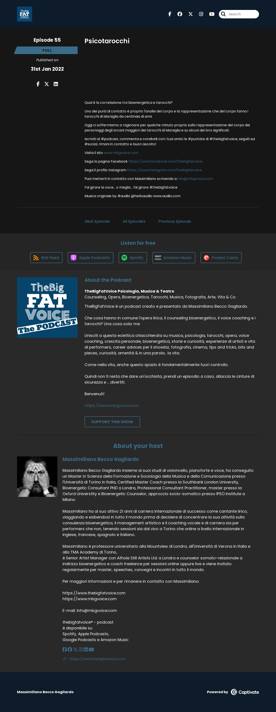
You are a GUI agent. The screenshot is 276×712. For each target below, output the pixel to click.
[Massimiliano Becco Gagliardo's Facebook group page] (69, 649)
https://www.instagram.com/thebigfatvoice (164, 170)
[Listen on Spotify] (133, 257)
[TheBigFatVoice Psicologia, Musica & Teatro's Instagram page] (198, 14)
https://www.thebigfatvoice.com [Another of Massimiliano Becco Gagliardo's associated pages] (94, 658)
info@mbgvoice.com (195, 178)
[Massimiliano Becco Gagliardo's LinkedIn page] (86, 649)
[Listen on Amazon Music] (173, 257)
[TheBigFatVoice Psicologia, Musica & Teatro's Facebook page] (169, 14)
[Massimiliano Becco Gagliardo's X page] (75, 649)
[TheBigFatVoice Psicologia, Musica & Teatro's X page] (188, 14)
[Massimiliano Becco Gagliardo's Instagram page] (81, 649)
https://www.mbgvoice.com (112, 405)
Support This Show (112, 421)
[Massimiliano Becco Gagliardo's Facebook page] (65, 649)
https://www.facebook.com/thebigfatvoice (165, 161)
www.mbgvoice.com (121, 152)
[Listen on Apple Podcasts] (90, 257)
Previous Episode (174, 221)
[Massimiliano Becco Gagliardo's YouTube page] (91, 649)
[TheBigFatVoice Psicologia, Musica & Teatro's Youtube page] (209, 14)
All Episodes (134, 221)
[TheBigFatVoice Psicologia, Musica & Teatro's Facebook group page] (177, 14)
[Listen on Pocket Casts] (221, 257)
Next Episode (97, 221)
